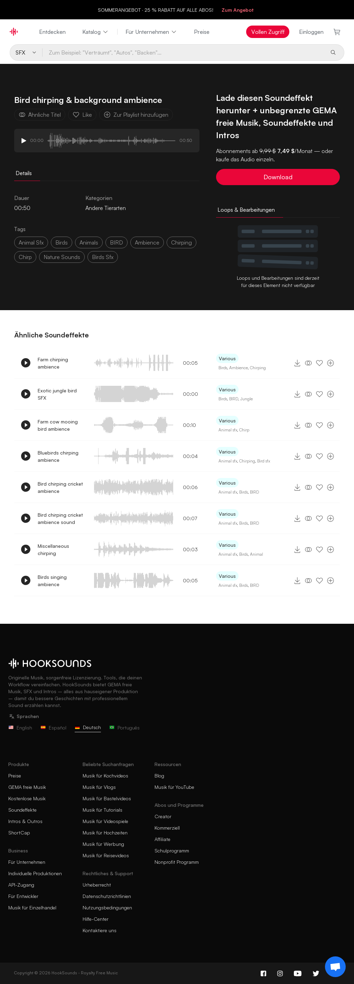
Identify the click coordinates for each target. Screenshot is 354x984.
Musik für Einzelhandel (32, 907)
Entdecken (52, 31)
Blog (159, 775)
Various (227, 358)
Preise (201, 31)
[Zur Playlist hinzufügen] (330, 363)
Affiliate (162, 839)
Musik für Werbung (103, 844)
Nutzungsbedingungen (107, 907)
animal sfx (31, 242)
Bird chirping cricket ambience (60, 487)
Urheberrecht (97, 885)
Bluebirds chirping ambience (58, 456)
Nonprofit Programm (177, 862)
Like (82, 114)
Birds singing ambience (52, 580)
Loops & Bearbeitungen (246, 209)
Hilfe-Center (96, 919)
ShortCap (19, 832)
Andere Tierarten (105, 207)
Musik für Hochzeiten (105, 832)
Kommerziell (167, 828)
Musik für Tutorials (102, 810)
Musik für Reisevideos (106, 855)
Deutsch (88, 727)
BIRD (116, 242)
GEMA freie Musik (27, 787)
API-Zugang (21, 885)
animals (89, 242)
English (20, 727)
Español (53, 727)
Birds (61, 242)
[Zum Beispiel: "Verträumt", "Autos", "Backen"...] (184, 52)
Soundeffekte (22, 810)
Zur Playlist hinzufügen (136, 114)
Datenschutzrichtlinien (107, 896)
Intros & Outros (25, 821)
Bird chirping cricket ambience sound (60, 518)
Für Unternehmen (151, 31)
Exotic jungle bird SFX (57, 394)
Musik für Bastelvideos (107, 798)
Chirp (244, 429)
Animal (256, 554)
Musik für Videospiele (105, 821)
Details (24, 173)
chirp (25, 257)
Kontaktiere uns (100, 930)
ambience (147, 242)
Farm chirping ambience (53, 363)
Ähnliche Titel (40, 114)
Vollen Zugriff (268, 31)
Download (277, 177)
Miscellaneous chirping (53, 549)
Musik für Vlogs (99, 787)
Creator (163, 816)
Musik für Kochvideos (105, 775)
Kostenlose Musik (27, 798)
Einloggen (311, 31)
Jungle (246, 398)
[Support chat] (335, 966)
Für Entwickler (23, 896)
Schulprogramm (172, 850)
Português (124, 727)
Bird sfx (263, 461)
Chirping (181, 242)
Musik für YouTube (174, 787)
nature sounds (62, 257)
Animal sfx (227, 429)
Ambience (238, 367)
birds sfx (102, 257)
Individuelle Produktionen (35, 873)
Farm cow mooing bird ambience (58, 425)
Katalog (95, 31)
